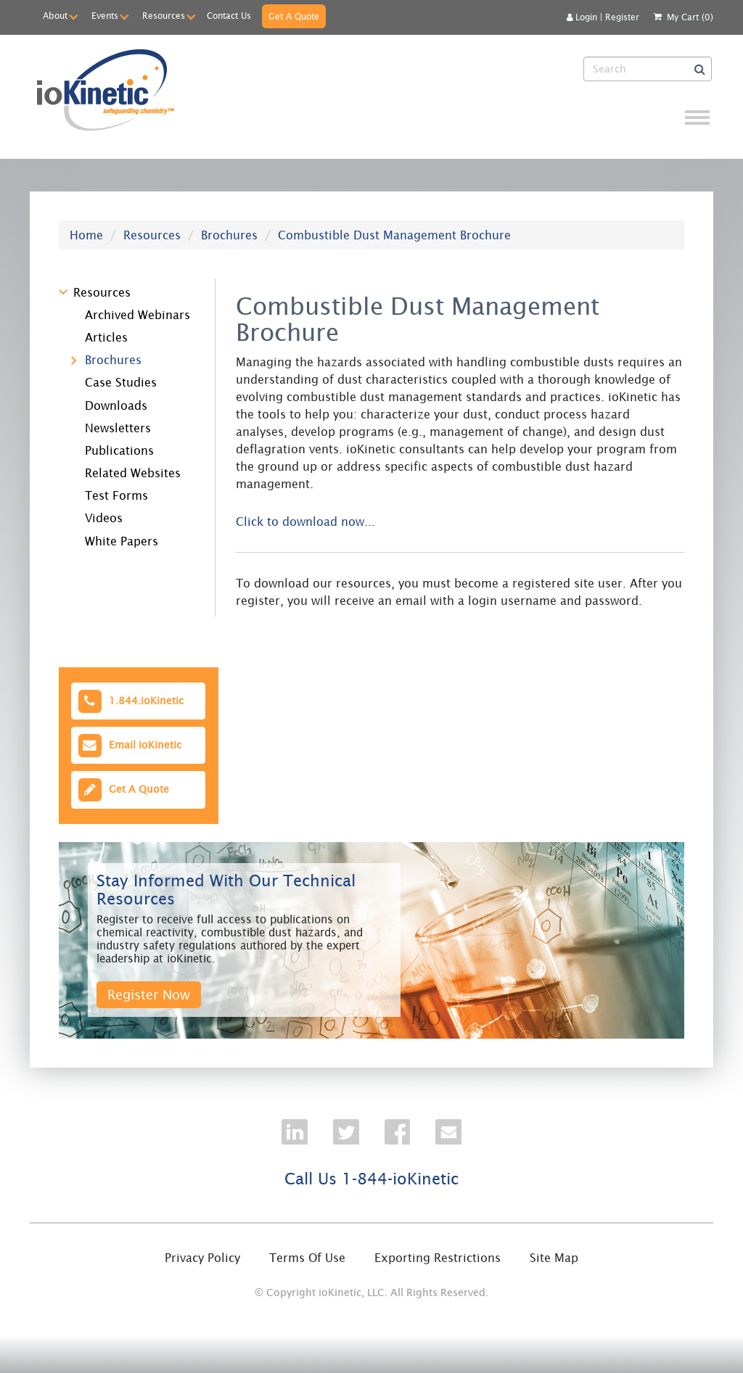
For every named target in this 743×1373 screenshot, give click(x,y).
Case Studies (121, 382)
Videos (104, 517)
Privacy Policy (202, 1257)
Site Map (554, 1257)
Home (86, 235)
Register (622, 17)
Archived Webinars (137, 314)
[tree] (127, 414)
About (55, 15)
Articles (106, 337)
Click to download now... (305, 521)
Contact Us (229, 15)
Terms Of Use (307, 1257)
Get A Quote (293, 16)
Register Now (148, 994)
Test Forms (116, 495)
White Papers (121, 541)
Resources (163, 15)
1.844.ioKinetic (130, 701)
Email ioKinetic (128, 745)
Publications (119, 450)
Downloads (116, 405)
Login (582, 17)
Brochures (229, 235)
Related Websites (133, 472)
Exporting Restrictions (437, 1257)
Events (104, 15)
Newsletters (118, 427)
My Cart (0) (690, 17)
